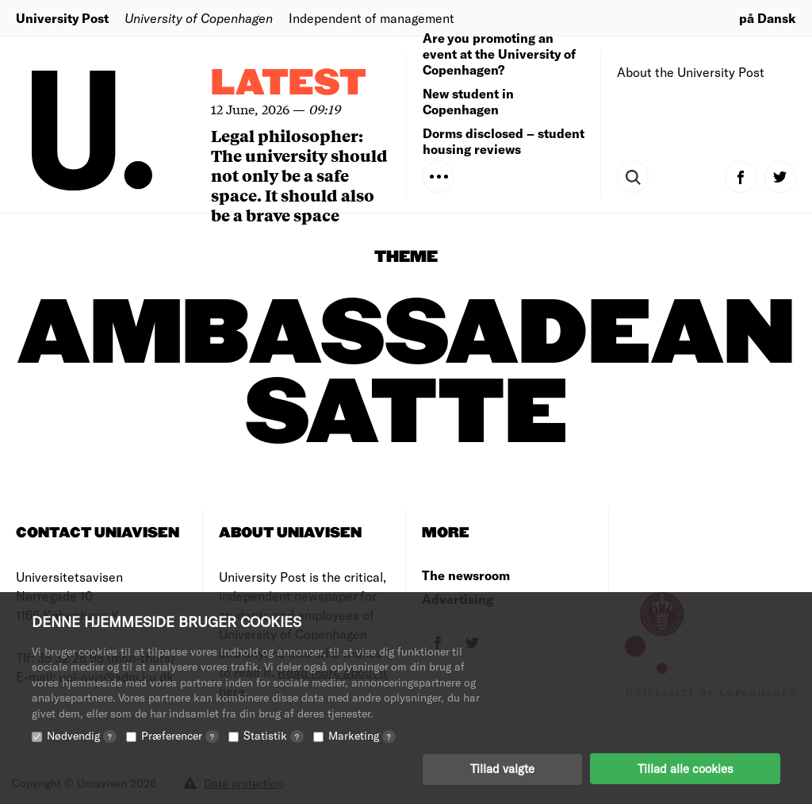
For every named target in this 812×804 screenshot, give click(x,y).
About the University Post (690, 71)
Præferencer (180, 734)
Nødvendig (82, 734)
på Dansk (767, 17)
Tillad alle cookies (685, 768)
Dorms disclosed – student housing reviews (503, 140)
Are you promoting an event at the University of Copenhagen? (499, 53)
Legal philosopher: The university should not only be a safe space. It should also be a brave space (299, 175)
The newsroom (466, 575)
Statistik (273, 734)
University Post (62, 17)
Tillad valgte (502, 768)
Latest (288, 83)
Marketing (362, 734)
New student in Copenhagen (468, 101)
